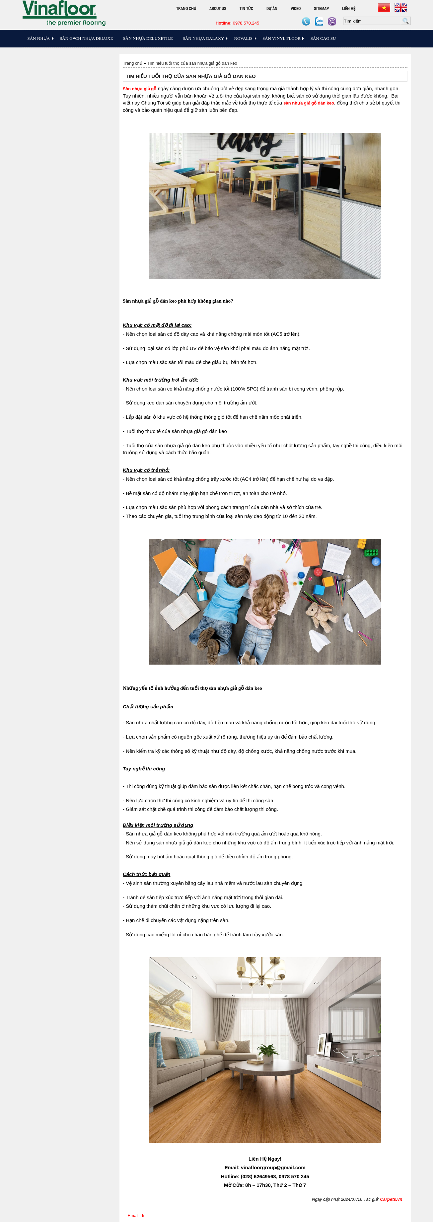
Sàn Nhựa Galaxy (203, 38)
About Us (217, 8)
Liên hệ (348, 8)
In (144, 1215)
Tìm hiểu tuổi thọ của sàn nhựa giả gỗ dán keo (192, 63)
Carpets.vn (391, 1199)
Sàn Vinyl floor (281, 38)
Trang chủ (186, 8)
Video (296, 8)
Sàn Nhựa (39, 38)
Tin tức (246, 8)
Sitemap (321, 8)
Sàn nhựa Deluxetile (148, 38)
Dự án (271, 8)
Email (133, 1215)
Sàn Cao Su (323, 38)
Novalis (243, 38)
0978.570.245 (237, 23)
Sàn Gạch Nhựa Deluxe (86, 38)
